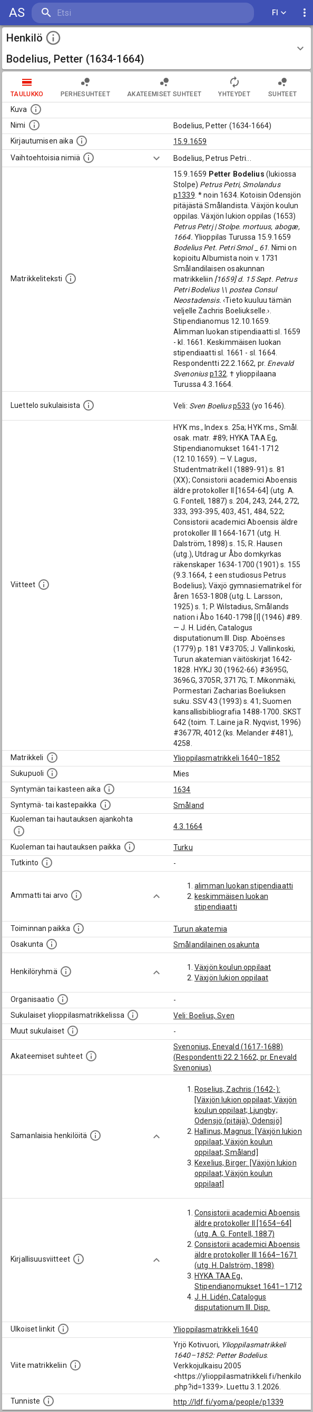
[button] (156, 48)
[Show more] (156, 158)
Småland (188, 805)
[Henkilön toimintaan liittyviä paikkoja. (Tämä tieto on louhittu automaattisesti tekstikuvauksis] (78, 928)
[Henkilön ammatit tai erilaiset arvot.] (76, 895)
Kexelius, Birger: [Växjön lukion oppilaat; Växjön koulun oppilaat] (245, 1173)
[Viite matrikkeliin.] (75, 1365)
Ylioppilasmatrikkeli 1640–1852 (226, 758)
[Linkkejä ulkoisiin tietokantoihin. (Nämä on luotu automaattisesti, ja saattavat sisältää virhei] (63, 1329)
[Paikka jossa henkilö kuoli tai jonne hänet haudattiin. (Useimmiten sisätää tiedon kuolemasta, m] (129, 846)
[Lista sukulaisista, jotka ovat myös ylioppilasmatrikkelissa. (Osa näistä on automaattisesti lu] (132, 1015)
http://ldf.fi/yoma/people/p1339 (228, 1402)
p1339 (184, 195)
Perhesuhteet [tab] (85, 86)
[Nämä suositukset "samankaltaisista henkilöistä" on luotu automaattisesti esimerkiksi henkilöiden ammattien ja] (95, 1135)
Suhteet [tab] (282, 86)
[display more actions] (304, 13)
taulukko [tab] (27, 86)
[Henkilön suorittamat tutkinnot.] (46, 862)
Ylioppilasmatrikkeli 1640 (215, 1329)
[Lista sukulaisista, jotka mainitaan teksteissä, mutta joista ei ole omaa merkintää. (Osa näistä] (72, 1030)
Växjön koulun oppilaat (232, 967)
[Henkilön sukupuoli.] (52, 773)
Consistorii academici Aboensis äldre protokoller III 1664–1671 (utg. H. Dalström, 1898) (247, 1255)
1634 (182, 789)
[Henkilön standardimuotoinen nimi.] (34, 125)
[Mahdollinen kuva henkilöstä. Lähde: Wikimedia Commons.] (35, 109)
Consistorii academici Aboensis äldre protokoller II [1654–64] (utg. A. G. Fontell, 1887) (247, 1223)
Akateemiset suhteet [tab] (164, 86)
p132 (218, 374)
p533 (241, 406)
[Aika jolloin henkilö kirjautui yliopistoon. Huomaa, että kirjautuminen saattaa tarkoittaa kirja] (81, 140)
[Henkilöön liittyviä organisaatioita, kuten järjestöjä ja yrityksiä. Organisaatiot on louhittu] (62, 999)
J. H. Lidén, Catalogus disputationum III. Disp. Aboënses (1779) (232, 1307)
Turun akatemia (200, 929)
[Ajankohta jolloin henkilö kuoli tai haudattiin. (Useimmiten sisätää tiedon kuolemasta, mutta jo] (19, 831)
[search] (95, 13)
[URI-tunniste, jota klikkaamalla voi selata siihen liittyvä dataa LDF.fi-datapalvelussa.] (48, 1401)
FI (279, 13)
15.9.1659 (190, 141)
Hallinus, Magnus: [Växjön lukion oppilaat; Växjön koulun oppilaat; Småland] (248, 1142)
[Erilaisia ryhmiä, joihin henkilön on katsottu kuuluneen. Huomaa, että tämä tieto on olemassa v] (65, 971)
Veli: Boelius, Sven (203, 1015)
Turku (183, 847)
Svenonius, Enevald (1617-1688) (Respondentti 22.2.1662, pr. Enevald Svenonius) (235, 1057)
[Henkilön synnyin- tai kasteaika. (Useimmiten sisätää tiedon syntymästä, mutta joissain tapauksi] (109, 789)
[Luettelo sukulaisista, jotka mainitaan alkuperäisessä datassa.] (88, 405)
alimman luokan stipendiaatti (243, 886)
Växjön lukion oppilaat (231, 978)
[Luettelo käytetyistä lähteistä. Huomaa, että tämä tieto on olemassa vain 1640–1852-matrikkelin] (43, 584)
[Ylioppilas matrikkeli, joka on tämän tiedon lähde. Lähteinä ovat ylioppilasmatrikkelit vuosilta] (52, 757)
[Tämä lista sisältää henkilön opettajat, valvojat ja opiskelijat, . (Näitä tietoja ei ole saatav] (91, 1056)
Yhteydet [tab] (234, 86)
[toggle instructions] (53, 37)
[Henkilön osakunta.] (51, 944)
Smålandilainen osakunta (216, 944)
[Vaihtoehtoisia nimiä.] (88, 157)
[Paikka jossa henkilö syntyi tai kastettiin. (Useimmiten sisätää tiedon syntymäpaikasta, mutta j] (105, 804)
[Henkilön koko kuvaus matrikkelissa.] (70, 278)
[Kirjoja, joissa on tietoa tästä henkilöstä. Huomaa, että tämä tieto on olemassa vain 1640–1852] (78, 1259)
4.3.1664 (187, 826)
